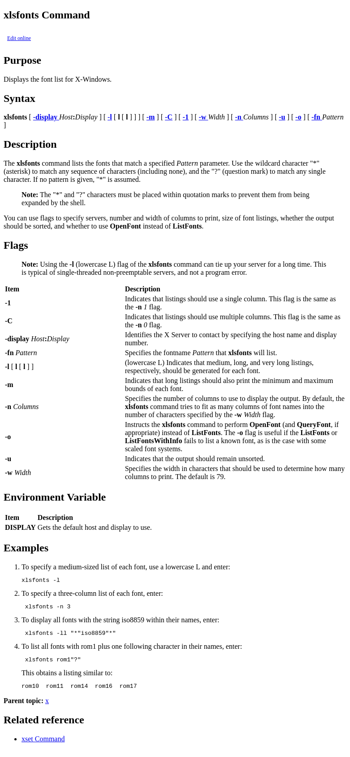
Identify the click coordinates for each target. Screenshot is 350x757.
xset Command (43, 745)
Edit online (19, 38)
